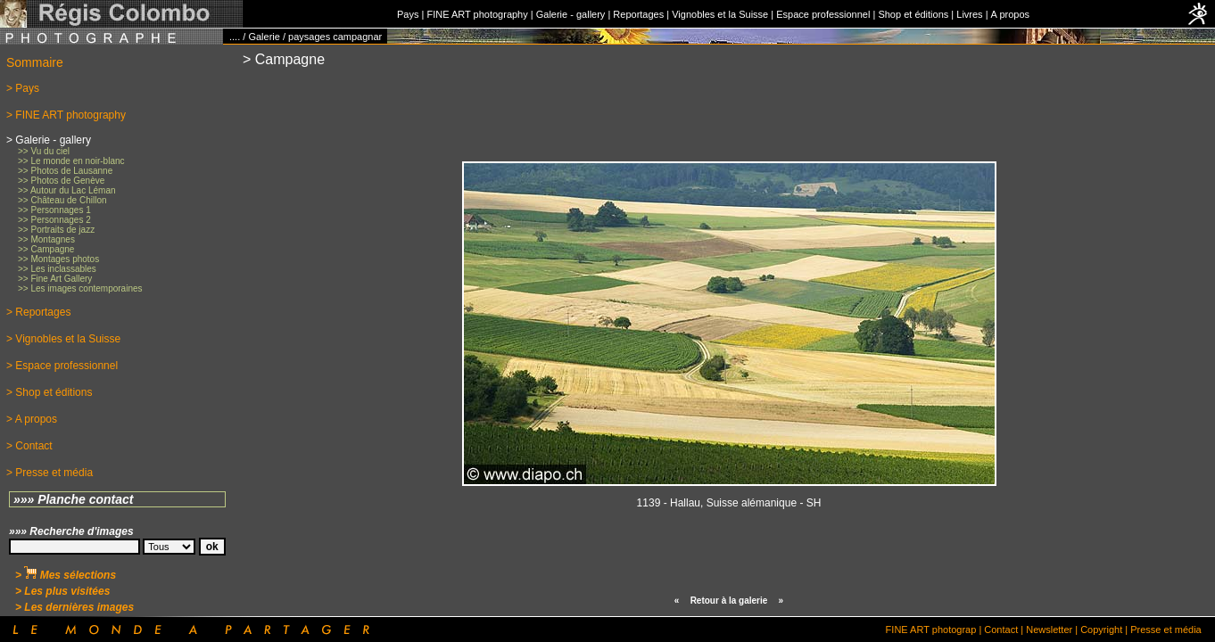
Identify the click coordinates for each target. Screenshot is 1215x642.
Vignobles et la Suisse (720, 14)
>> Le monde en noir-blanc (71, 161)
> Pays (22, 88)
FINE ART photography (476, 14)
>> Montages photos (58, 259)
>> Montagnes (46, 239)
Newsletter (1049, 629)
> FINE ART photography (66, 115)
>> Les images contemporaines (80, 288)
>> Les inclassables (57, 269)
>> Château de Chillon (62, 200)
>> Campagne (46, 249)
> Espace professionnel (62, 365)
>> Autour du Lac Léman (67, 190)
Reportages (638, 14)
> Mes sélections (65, 575)
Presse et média (1165, 629)
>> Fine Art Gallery (55, 279)
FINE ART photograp (931, 629)
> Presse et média (49, 472)
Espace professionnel (823, 14)
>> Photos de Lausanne (65, 171)
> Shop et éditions (49, 392)
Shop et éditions (913, 14)
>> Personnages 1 (54, 210)
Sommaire (34, 62)
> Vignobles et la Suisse (63, 339)
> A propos (31, 419)
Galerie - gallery (571, 14)
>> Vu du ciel (44, 151)
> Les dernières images (74, 607)
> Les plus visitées (62, 591)
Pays (407, 14)
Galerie (263, 36)
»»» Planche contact (73, 499)
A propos (1010, 14)
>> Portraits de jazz (56, 230)
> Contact (29, 446)
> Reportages (38, 312)
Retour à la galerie (729, 600)
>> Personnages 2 (54, 220)
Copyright (1101, 629)
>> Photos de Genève (61, 180)
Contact (1001, 629)
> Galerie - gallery (48, 140)
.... (234, 36)
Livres (969, 14)
